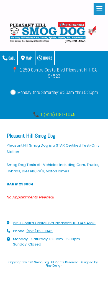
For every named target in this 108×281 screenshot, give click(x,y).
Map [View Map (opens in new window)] (26, 58)
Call (8, 58)
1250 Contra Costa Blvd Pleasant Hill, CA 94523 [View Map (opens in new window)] (54, 223)
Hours (45, 58)
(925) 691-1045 (39, 231)
